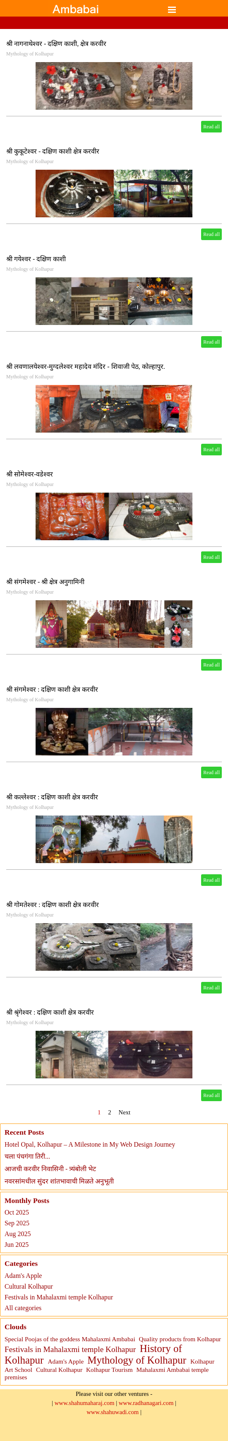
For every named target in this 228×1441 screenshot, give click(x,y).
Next (125, 1112)
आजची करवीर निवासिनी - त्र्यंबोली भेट (50, 1168)
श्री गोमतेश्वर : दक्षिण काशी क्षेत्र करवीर (52, 904)
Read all (211, 127)
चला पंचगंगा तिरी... (27, 1156)
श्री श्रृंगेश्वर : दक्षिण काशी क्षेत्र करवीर (50, 1012)
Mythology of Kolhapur (30, 54)
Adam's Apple (23, 1275)
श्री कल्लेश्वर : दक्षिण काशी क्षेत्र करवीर (52, 797)
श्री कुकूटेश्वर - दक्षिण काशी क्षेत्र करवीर (52, 151)
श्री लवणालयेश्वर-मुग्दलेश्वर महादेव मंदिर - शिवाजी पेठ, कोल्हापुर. (85, 366)
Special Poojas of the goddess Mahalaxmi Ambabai (70, 1338)
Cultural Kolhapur (29, 1286)
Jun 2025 (17, 1244)
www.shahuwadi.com (112, 1412)
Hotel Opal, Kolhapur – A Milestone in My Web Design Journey (90, 1144)
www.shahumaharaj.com (85, 1403)
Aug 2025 (18, 1233)
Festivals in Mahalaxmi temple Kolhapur (59, 1297)
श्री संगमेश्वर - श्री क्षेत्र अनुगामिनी (45, 581)
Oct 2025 (17, 1212)
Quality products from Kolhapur (180, 1338)
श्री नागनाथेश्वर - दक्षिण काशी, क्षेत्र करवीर (56, 43)
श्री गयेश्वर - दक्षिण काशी (36, 258)
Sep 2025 (17, 1223)
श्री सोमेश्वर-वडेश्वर (29, 474)
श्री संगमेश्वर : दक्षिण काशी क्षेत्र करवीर (52, 689)
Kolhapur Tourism (109, 1369)
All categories (23, 1307)
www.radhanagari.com (146, 1403)
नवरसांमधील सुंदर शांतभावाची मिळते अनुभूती (59, 1181)
